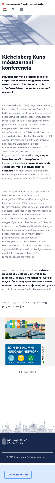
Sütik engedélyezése (18, 474)
